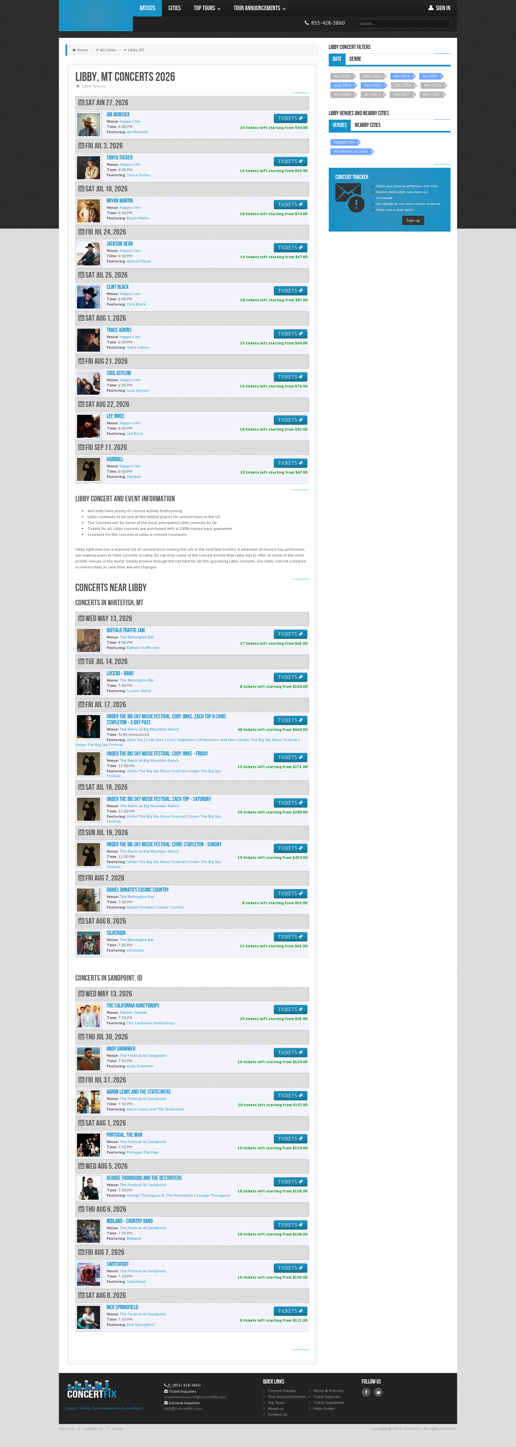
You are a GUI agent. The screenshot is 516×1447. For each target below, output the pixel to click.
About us (276, 1408)
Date (337, 59)
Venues (340, 125)
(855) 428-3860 (186, 1385)
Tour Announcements (287, 1396)
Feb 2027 (401, 94)
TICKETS (290, 118)
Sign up (413, 220)
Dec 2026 (342, 94)
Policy (117, 1428)
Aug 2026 (342, 85)
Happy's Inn (344, 141)
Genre (355, 59)
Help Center (324, 1408)
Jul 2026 (430, 75)
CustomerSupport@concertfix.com (195, 1396)
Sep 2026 (372, 85)
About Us (67, 1428)
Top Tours (276, 1402)
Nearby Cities (368, 125)
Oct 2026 (403, 85)
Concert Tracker (282, 1390)
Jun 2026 (402, 75)
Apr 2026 (342, 75)
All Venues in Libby (351, 151)
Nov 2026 (432, 85)
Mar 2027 (431, 94)
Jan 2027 (372, 94)
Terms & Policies (328, 1390)
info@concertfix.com (183, 1408)
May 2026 (372, 75)
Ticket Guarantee (328, 1402)
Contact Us (277, 1414)
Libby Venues (94, 86)
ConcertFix (96, 15)
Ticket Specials (327, 1396)
